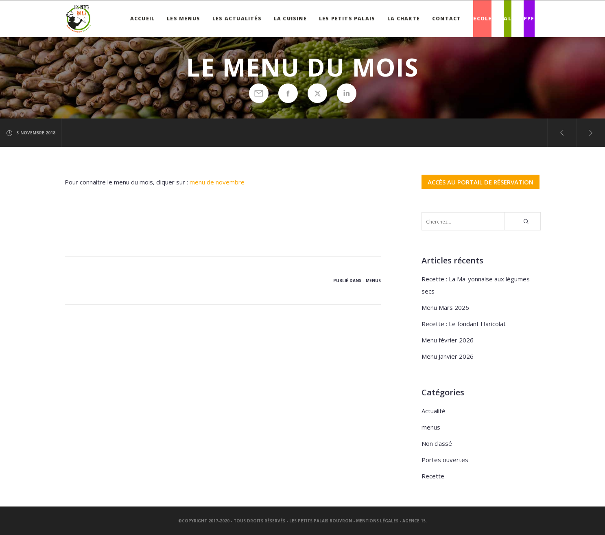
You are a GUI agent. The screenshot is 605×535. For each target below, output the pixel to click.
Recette (433, 476)
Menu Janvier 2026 (448, 356)
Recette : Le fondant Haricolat (464, 324)
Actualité (434, 411)
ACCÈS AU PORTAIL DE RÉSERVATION (480, 182)
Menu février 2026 (448, 340)
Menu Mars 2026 (445, 307)
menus (373, 280)
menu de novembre (217, 182)
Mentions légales (377, 521)
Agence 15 (414, 521)
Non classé (437, 443)
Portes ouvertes (445, 460)
